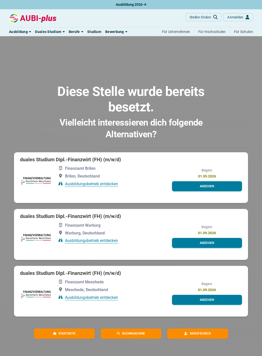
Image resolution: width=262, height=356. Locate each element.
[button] (20, 31)
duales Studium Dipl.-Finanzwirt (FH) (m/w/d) (70, 160)
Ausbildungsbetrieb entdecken (91, 183)
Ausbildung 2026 (131, 4)
